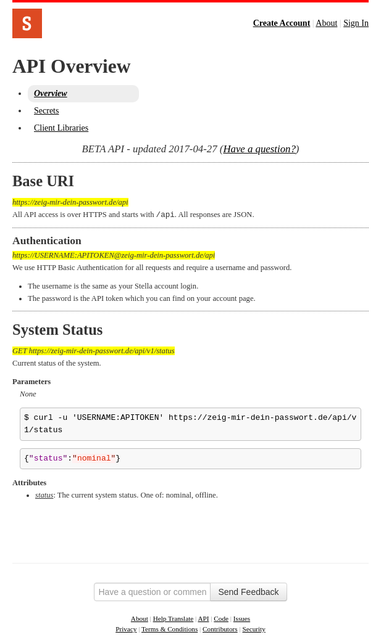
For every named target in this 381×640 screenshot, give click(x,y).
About (326, 23)
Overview (50, 93)
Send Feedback (248, 591)
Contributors (220, 628)
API (203, 618)
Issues (241, 618)
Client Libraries (61, 128)
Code (221, 618)
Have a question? (259, 149)
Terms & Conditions (169, 628)
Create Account (282, 23)
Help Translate (173, 618)
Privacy (125, 628)
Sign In (356, 23)
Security (254, 628)
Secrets (46, 110)
